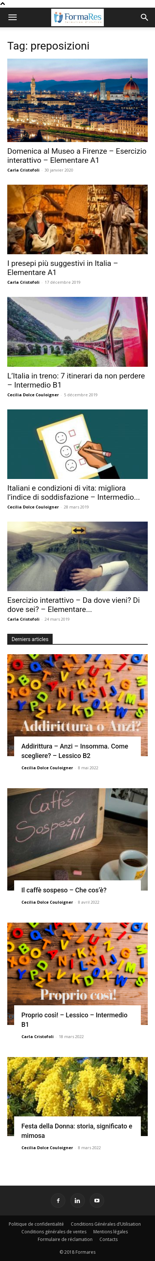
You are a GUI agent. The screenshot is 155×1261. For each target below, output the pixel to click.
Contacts (108, 1239)
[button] (12, 17)
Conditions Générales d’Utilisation (106, 1224)
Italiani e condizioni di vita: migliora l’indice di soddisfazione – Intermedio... (73, 493)
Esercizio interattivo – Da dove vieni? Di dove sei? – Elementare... (73, 605)
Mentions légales (110, 1232)
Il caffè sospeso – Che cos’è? (64, 890)
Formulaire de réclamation (65, 1239)
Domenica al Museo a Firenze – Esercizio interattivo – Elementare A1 (76, 156)
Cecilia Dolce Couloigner (33, 394)
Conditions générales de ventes (53, 1232)
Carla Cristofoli (23, 170)
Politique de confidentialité (36, 1224)
